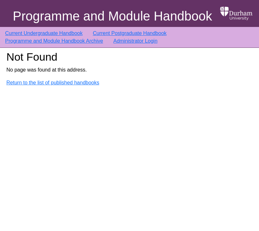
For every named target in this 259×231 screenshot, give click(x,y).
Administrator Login (135, 41)
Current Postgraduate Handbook (129, 33)
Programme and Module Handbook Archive (54, 41)
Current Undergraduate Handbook (44, 33)
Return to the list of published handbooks (52, 82)
